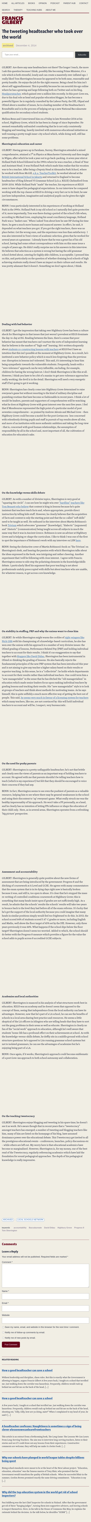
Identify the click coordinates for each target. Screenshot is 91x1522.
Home (5, 3)
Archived (8, 1220)
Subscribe (82, 54)
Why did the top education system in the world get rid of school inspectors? (40, 1494)
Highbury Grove (65, 1228)
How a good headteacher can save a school (27, 1370)
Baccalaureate (35, 1228)
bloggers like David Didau (30, 656)
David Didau (49, 1228)
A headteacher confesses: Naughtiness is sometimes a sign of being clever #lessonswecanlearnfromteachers (41, 1428)
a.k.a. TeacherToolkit (44, 173)
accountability (20, 1228)
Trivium (12, 525)
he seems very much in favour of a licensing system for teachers (54, 697)
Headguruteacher (11, 94)
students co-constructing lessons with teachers (33, 349)
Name (5, 1291)
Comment (7, 1262)
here (78, 540)
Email (5, 1303)
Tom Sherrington (9, 1231)
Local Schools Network (30, 1220)
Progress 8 (79, 1228)
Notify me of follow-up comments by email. (25, 1332)
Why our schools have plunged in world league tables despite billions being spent (43, 1459)
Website (6, 1315)
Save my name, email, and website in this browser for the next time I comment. (42, 1327)
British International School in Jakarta (22, 177)
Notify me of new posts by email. (20, 1338)
